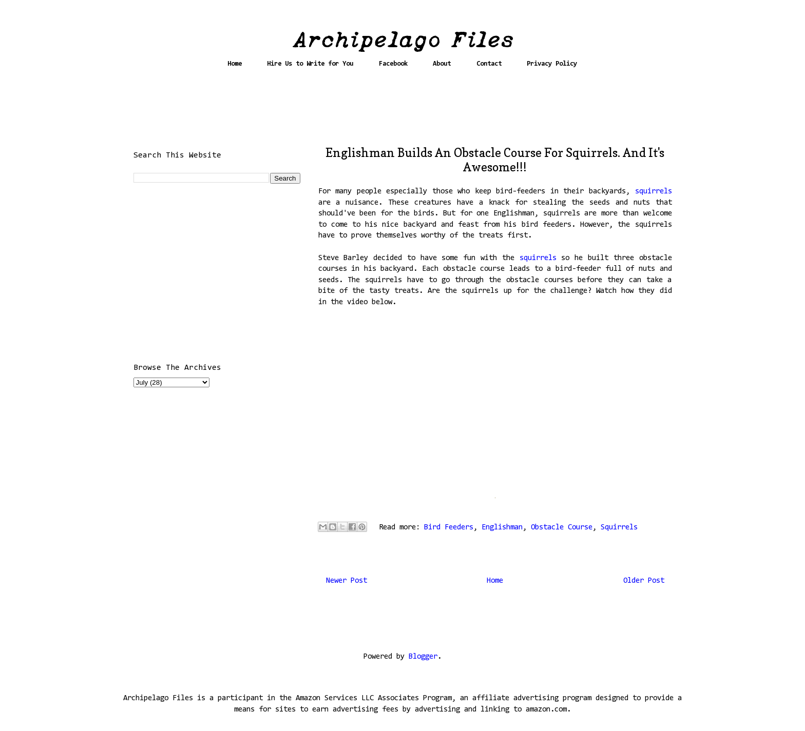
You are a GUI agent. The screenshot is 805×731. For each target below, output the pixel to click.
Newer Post (346, 581)
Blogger (423, 657)
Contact (489, 64)
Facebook (393, 64)
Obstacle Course (561, 527)
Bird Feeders (448, 527)
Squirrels (619, 527)
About (442, 64)
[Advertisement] (402, 111)
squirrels (653, 191)
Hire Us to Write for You (310, 64)
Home (234, 64)
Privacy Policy (552, 64)
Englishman (502, 527)
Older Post (643, 581)
